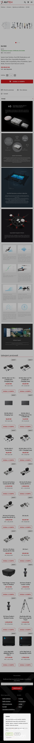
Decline (17, 734)
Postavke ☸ (8, 737)
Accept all (9, 734)
